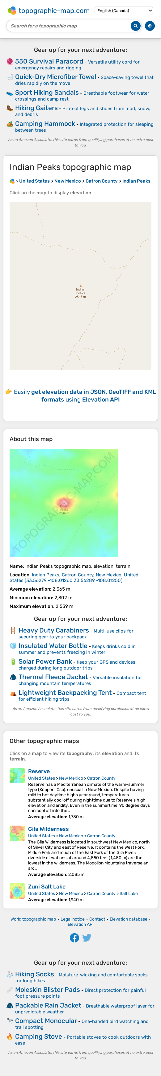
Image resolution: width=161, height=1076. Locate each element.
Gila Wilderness (48, 829)
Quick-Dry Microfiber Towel (55, 76)
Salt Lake (129, 893)
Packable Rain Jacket (48, 1005)
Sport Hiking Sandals (47, 92)
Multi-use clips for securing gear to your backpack (76, 634)
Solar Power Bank (45, 661)
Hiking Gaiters (36, 108)
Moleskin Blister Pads (47, 989)
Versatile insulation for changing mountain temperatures (80, 680)
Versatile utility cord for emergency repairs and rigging (77, 65)
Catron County (101, 778)
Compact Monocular (46, 1020)
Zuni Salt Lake (47, 886)
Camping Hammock (45, 123)
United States (41, 778)
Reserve (39, 771)
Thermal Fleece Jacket (53, 677)
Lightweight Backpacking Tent (65, 692)
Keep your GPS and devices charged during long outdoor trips (77, 665)
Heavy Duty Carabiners (54, 630)
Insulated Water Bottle (53, 645)
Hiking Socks (34, 974)
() (74, 577)
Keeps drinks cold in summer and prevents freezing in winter (77, 649)
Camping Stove (38, 1036)
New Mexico (71, 778)
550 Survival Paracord (49, 61)
